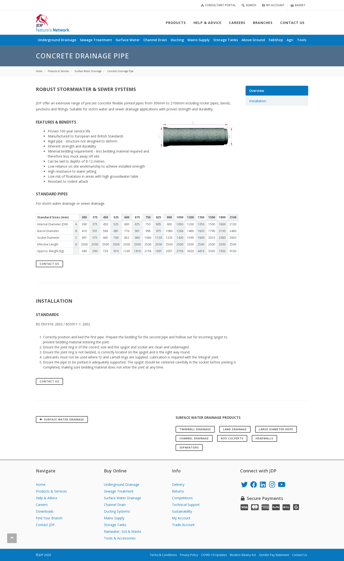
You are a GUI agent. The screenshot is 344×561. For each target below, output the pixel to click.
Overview (256, 90)
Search (249, 5)
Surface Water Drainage (122, 498)
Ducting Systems (117, 511)
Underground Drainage (121, 484)
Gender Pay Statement (274, 555)
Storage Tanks (115, 524)
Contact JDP (45, 524)
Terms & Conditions (163, 555)
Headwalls (264, 438)
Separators (189, 447)
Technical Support (186, 504)
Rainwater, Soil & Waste (122, 531)
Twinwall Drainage (195, 429)
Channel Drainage (194, 438)
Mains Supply (114, 518)
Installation (257, 101)
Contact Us (49, 264)
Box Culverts (232, 438)
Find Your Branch (49, 518)
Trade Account (183, 524)
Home (40, 484)
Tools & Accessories (120, 538)
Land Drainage (235, 429)
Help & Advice (46, 498)
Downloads (45, 511)
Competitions (182, 498)
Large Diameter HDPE (276, 429)
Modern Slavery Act (243, 555)
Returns (178, 491)
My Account (273, 5)
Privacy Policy (189, 555)
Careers (42, 504)
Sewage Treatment (119, 491)
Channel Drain (115, 504)
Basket (297, 5)
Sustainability (182, 511)
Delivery (178, 484)
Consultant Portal (218, 5)
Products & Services (51, 491)
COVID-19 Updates (214, 555)
